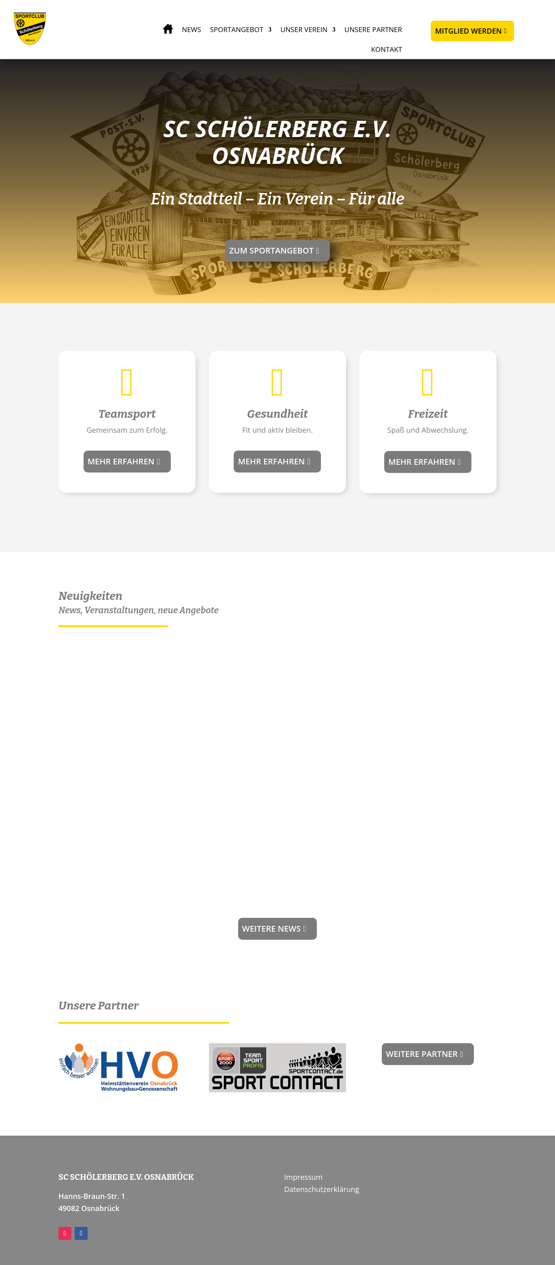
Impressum (303, 1177)
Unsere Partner (373, 29)
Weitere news (271, 928)
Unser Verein (303, 29)
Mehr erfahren (121, 461)
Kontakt (386, 49)
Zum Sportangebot (271, 250)
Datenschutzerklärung (321, 1189)
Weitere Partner (422, 1053)
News (191, 29)
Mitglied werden (468, 31)
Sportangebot (237, 29)
